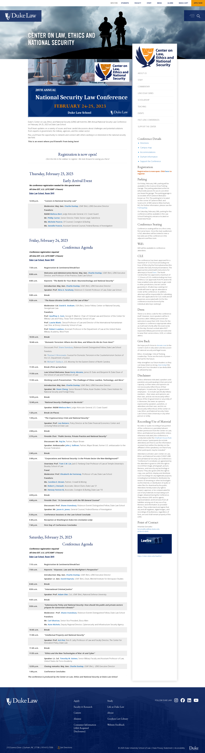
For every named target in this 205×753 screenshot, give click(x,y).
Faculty (138, 3)
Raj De (62, 441)
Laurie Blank (55, 322)
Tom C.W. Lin (65, 463)
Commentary (144, 86)
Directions (144, 143)
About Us (142, 73)
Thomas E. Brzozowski (56, 355)
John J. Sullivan (72, 445)
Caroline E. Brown (56, 482)
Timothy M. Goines (69, 658)
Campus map (146, 147)
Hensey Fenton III (56, 490)
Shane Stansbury (66, 347)
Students (125, 3)
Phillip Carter (54, 218)
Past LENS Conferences (148, 120)
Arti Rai (61, 640)
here (167, 171)
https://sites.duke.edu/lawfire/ (150, 556)
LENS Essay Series (145, 93)
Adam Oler (63, 594)
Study (110, 700)
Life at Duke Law (115, 706)
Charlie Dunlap (71, 206)
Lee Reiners (63, 423)
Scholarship (143, 100)
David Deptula (67, 579)
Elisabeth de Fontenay (70, 474)
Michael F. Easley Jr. (55, 361)
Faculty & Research (83, 706)
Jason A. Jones (63, 509)
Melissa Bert (56, 214)
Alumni (170, 3)
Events (141, 113)
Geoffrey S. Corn (56, 316)
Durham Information (149, 156)
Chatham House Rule (163, 438)
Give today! (162, 365)
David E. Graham (67, 305)
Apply (77, 700)
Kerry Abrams (76, 372)
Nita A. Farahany (66, 290)
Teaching (142, 106)
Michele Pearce (55, 222)
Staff (149, 3)
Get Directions (65, 747)
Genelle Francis (55, 225)
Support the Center (147, 126)
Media (159, 3)
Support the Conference (150, 161)
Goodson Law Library (117, 718)
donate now (161, 345)
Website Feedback (115, 724)
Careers (77, 712)
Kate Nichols (54, 624)
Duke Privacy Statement (162, 748)
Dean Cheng (62, 389)
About (110, 712)
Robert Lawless (56, 329)
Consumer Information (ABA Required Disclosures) (85, 728)
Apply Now (198, 3)
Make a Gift (183, 3)
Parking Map (142, 208)
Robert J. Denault (56, 486)
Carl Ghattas (54, 620)
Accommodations (147, 152)
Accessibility (180, 748)
